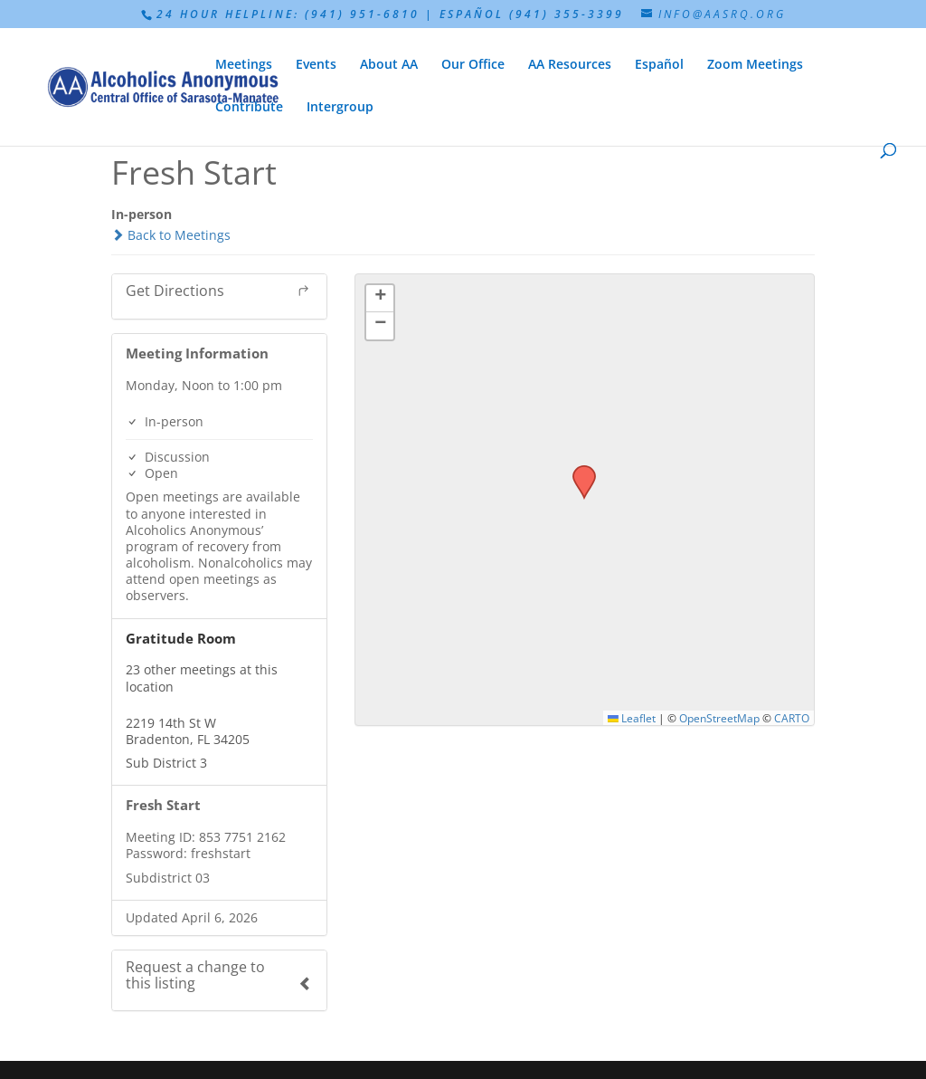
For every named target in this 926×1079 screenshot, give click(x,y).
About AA (389, 65)
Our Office (473, 65)
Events (316, 65)
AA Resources (569, 65)
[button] (577, 470)
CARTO (791, 718)
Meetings (243, 65)
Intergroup (340, 107)
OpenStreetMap (719, 718)
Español (659, 65)
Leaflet (632, 718)
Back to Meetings (171, 234)
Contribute (249, 107)
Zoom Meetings (755, 65)
